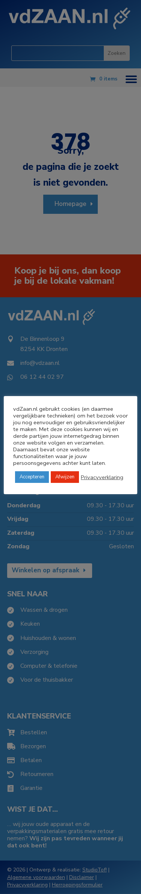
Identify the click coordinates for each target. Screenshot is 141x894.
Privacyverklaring (102, 477)
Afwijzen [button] (64, 476)
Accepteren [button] (32, 476)
